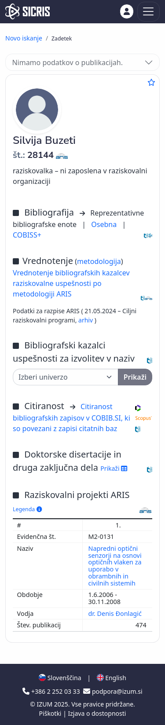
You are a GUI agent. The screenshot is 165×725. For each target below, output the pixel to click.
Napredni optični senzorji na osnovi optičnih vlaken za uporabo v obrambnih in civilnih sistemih (115, 565)
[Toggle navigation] (148, 12)
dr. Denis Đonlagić (115, 613)
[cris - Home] (27, 11)
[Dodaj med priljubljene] (151, 82)
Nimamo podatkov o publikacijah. (67, 62)
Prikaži (113, 468)
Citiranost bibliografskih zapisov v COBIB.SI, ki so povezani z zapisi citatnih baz (71, 417)
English (111, 678)
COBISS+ (27, 235)
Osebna (104, 224)
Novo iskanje (23, 38)
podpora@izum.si (112, 691)
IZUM (45, 704)
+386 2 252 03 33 (51, 691)
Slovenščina (60, 678)
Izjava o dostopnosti (97, 713)
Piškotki (51, 713)
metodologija (99, 261)
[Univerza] (65, 377)
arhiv (86, 320)
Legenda (27, 509)
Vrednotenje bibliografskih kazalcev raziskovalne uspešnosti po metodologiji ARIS (71, 283)
